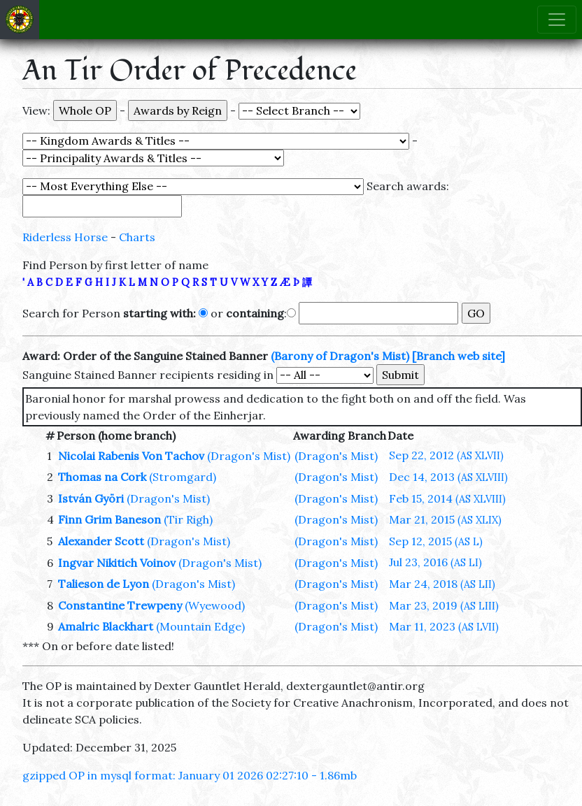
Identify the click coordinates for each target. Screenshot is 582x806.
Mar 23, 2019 (444, 605)
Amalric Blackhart (105, 626)
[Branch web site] (458, 356)
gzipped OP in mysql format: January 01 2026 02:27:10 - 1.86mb (189, 775)
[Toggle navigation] (556, 20)
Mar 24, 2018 (442, 584)
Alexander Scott (101, 541)
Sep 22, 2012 (446, 455)
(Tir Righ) (188, 519)
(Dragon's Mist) (248, 456)
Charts (137, 237)
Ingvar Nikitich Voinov (117, 563)
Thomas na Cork (102, 477)
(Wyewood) (215, 605)
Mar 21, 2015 (445, 519)
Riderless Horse (65, 237)
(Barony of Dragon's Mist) (340, 356)
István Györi (91, 498)
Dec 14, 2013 (448, 477)
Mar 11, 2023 (444, 626)
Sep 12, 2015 (436, 541)
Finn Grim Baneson (109, 519)
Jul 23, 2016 (435, 562)
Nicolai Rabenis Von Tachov (131, 456)
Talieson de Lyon (103, 584)
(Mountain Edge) (200, 626)
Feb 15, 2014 (447, 498)
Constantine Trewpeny (120, 605)
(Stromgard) (182, 477)
